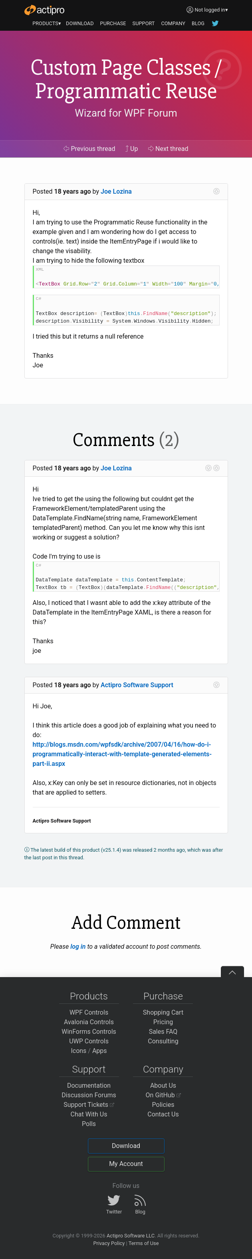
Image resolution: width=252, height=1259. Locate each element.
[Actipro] (44, 10)
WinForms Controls (89, 1031)
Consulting (163, 1041)
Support (89, 1069)
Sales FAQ (163, 1031)
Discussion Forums (89, 1095)
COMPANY (173, 23)
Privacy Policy (109, 1243)
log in (77, 946)
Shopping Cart (163, 1012)
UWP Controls (89, 1041)
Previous (89, 149)
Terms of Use (144, 1243)
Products (89, 996)
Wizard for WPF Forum (126, 113)
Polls (89, 1124)
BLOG (198, 23)
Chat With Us (89, 1114)
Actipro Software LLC (131, 1236)
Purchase (163, 996)
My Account (126, 1164)
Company (163, 1069)
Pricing (163, 1022)
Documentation (89, 1085)
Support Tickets (88, 1104)
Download (126, 1146)
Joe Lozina (116, 191)
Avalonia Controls (89, 1022)
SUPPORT (144, 23)
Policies (163, 1104)
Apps (99, 1051)
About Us (163, 1085)
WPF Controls (88, 1012)
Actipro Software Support (137, 685)
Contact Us (163, 1114)
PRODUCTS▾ (46, 23)
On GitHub (163, 1095)
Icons (78, 1051)
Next (168, 149)
